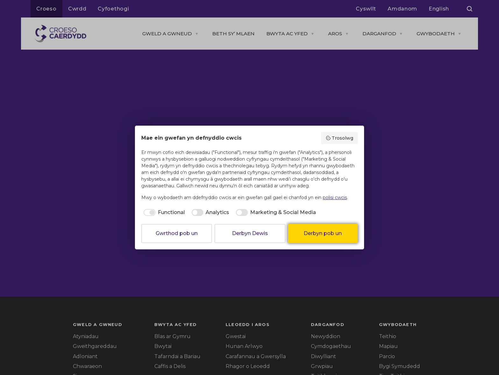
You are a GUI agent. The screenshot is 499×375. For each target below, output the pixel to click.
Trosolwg (340, 138)
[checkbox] (163, 212)
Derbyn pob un (323, 233)
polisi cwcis (335, 197)
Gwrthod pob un (177, 233)
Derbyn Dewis (250, 233)
